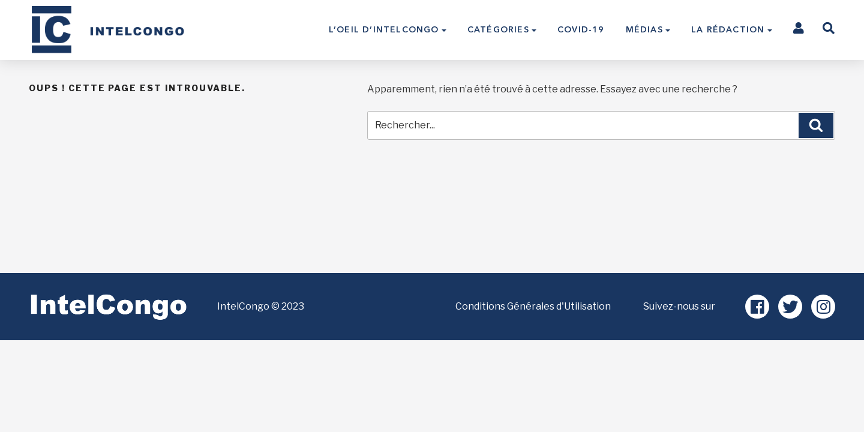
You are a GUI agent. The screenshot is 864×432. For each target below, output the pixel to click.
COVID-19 (581, 29)
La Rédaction (727, 29)
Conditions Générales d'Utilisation (533, 306)
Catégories (498, 29)
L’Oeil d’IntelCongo (384, 29)
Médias (644, 29)
